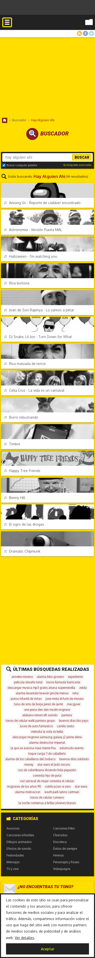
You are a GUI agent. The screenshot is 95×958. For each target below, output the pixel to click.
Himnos (58, 855)
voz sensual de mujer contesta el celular (47, 781)
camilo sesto (65, 726)
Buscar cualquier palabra (19, 165)
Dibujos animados (19, 842)
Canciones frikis (64, 828)
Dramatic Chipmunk (22, 551)
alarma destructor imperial (47, 742)
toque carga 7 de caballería (47, 753)
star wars (81, 786)
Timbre (12, 444)
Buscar (82, 157)
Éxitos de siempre (65, 848)
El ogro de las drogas (24, 524)
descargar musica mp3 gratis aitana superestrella (41, 688)
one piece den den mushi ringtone (47, 710)
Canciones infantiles (20, 835)
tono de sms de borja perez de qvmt (38, 704)
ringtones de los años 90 (24, 786)
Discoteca (60, 842)
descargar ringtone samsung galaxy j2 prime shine (47, 737)
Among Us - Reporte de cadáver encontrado (42, 203)
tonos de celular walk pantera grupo (30, 720)
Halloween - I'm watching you (30, 256)
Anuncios (13, 828)
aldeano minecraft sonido (39, 715)
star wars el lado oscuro (53, 764)
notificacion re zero (58, 786)
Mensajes (13, 862)
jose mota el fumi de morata (64, 699)
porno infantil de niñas (26, 699)
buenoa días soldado (74, 759)
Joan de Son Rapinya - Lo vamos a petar (39, 310)
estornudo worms (71, 748)
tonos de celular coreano (47, 797)
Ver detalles (24, 938)
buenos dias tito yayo (73, 720)
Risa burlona (16, 283)
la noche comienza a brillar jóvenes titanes (47, 803)
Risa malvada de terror (25, 363)
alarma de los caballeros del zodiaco (30, 759)
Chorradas (60, 835)
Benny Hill (14, 497)
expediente (75, 677)
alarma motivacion (27, 792)
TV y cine (13, 869)
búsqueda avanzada (77, 165)
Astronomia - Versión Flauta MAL (33, 230)
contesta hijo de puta (47, 775)
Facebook (85, 33)
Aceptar (47, 949)
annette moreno (22, 677)
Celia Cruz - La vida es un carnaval (34, 390)
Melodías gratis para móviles (47, 28)
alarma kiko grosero (50, 677)
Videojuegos (61, 869)
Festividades (15, 855)
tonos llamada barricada (63, 682)
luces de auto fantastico (36, 726)
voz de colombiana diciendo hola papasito (47, 770)
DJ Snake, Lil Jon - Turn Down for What (38, 337)
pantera (66, 715)
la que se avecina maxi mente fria (33, 748)
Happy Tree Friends (22, 471)
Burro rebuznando (21, 417)
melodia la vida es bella (47, 731)
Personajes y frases (66, 862)
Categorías (22, 818)
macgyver (73, 704)
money (28, 764)
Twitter (91, 33)
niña (75, 693)
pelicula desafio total (28, 682)
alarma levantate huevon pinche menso (42, 693)
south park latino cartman (61, 792)
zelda (83, 688)
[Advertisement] (47, 77)
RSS (79, 33)
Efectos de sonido (19, 848)
